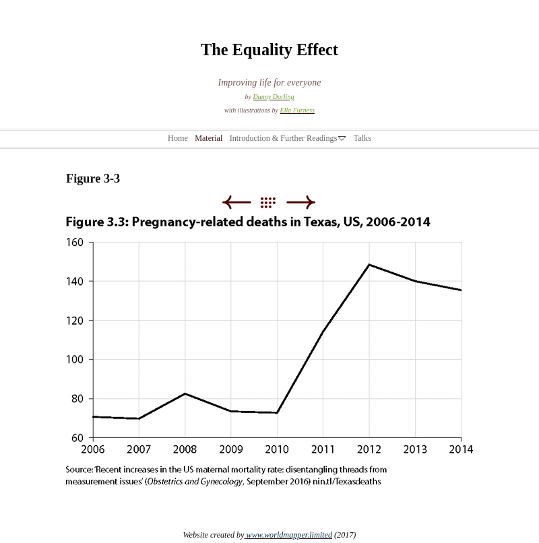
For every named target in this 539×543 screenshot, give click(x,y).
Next (300, 202)
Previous (236, 202)
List (274, 202)
